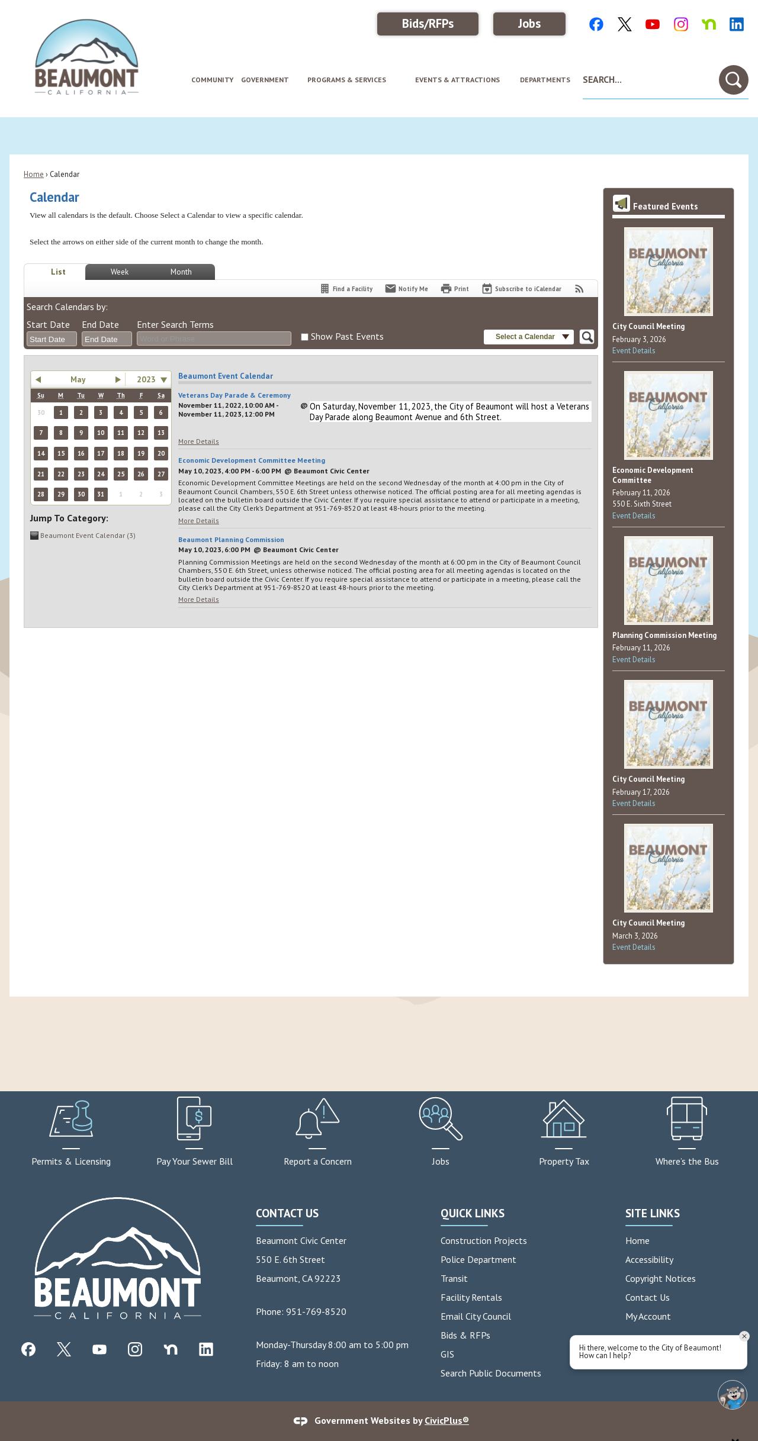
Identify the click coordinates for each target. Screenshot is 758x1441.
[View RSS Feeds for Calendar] (579, 288)
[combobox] (51, 339)
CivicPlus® (447, 1420)
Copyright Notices (660, 1278)
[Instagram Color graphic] (681, 23)
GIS (447, 1354)
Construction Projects (484, 1240)
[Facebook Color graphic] (596, 23)
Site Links (652, 1212)
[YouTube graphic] (99, 1348)
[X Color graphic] (625, 23)
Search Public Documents (491, 1373)
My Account (648, 1316)
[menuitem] (211, 80)
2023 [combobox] (146, 379)
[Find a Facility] (345, 288)
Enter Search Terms (175, 324)
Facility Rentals (471, 1297)
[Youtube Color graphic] (652, 23)
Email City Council (476, 1316)
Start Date (48, 324)
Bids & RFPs (465, 1335)
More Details (198, 441)
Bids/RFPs (428, 23)
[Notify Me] (406, 288)
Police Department (478, 1259)
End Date (100, 324)
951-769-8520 (316, 1311)
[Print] (454, 288)
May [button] (77, 379)
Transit (454, 1278)
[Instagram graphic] (135, 1348)
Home (34, 174)
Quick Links (473, 1212)
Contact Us (647, 1297)
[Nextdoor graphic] (170, 1348)
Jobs (529, 23)
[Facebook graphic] (28, 1348)
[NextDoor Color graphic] (709, 23)
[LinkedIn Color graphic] (737, 23)
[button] (734, 80)
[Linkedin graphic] (206, 1348)
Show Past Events (347, 336)
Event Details (634, 351)
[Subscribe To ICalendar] (521, 288)
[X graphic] (64, 1348)
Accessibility (649, 1259)
